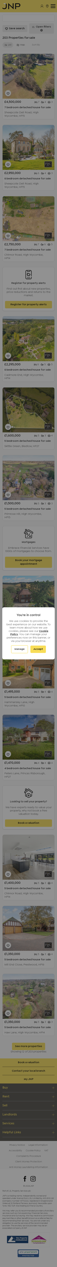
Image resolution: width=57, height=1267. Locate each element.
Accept (38, 649)
